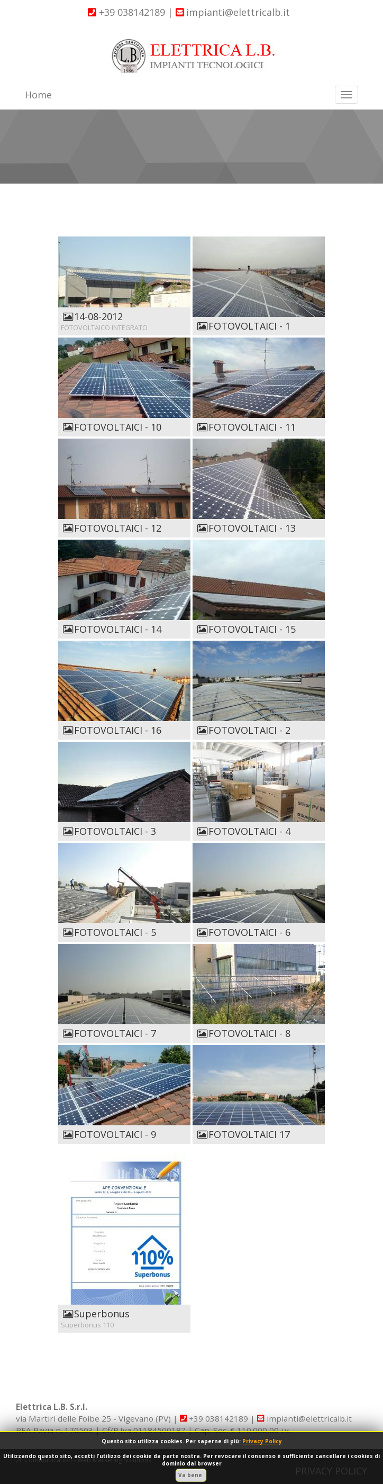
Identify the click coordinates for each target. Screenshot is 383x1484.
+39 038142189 (126, 12)
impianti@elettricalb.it (233, 12)
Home (38, 94)
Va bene (191, 1475)
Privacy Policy (262, 1441)
